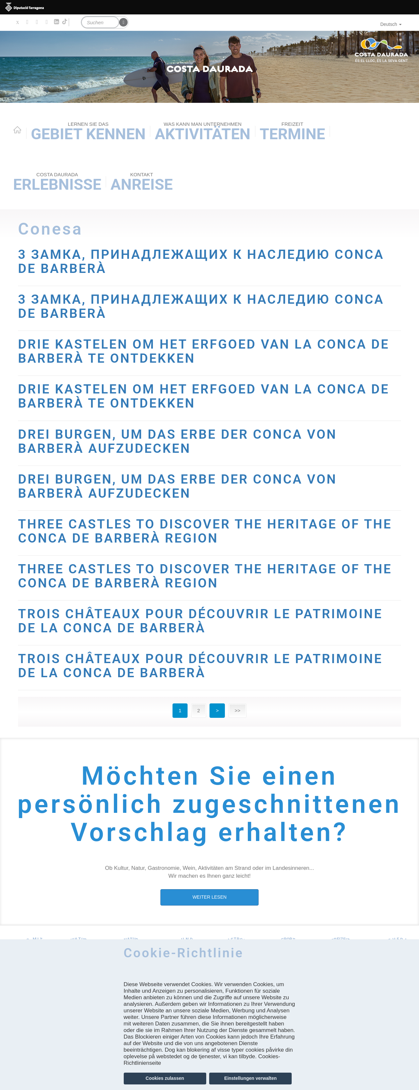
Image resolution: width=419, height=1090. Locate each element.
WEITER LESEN (209, 897)
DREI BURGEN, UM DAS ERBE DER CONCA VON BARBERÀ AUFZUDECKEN (177, 441)
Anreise (142, 182)
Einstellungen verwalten (250, 1078)
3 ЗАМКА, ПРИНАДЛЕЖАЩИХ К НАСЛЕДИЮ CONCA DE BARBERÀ (201, 261)
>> (238, 710)
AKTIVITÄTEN (202, 132)
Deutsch (391, 24)
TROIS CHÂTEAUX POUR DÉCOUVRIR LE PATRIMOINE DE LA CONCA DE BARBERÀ (200, 621)
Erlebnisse (57, 182)
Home (17, 130)
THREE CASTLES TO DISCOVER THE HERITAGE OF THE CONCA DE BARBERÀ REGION (205, 531)
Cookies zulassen (165, 1078)
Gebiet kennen (88, 132)
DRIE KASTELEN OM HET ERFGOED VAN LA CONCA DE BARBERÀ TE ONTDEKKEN (203, 351)
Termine (292, 132)
